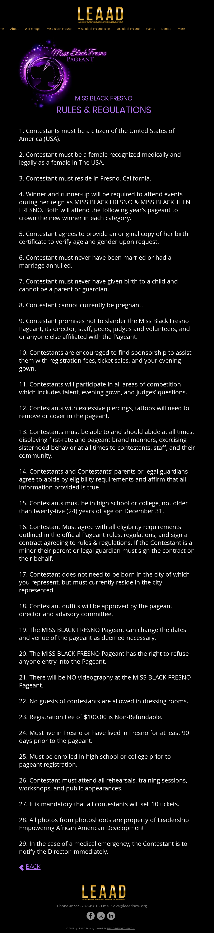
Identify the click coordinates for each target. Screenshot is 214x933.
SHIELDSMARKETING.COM (121, 928)
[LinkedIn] (111, 916)
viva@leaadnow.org (130, 905)
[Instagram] (101, 916)
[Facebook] (91, 916)
